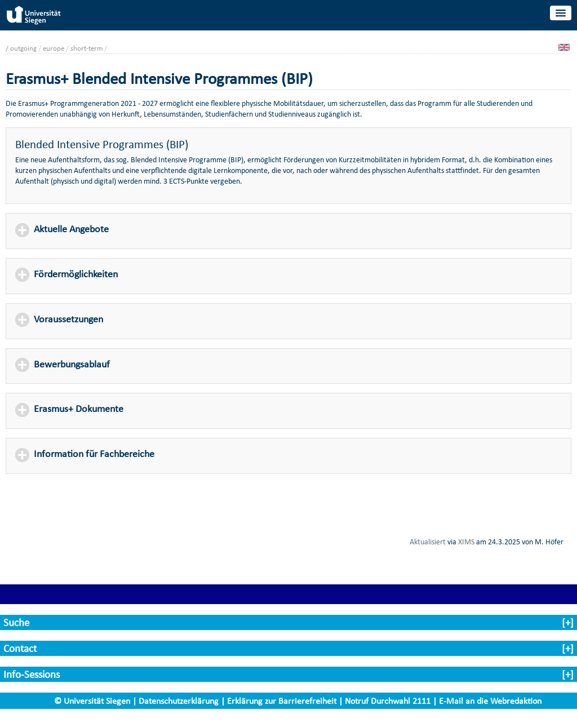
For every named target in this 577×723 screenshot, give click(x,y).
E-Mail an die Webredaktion (490, 700)
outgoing (23, 48)
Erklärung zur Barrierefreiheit (281, 700)
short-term (86, 48)
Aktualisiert (428, 541)
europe (53, 48)
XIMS (466, 541)
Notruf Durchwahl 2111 (387, 700)
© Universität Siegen (92, 700)
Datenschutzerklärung (179, 700)
